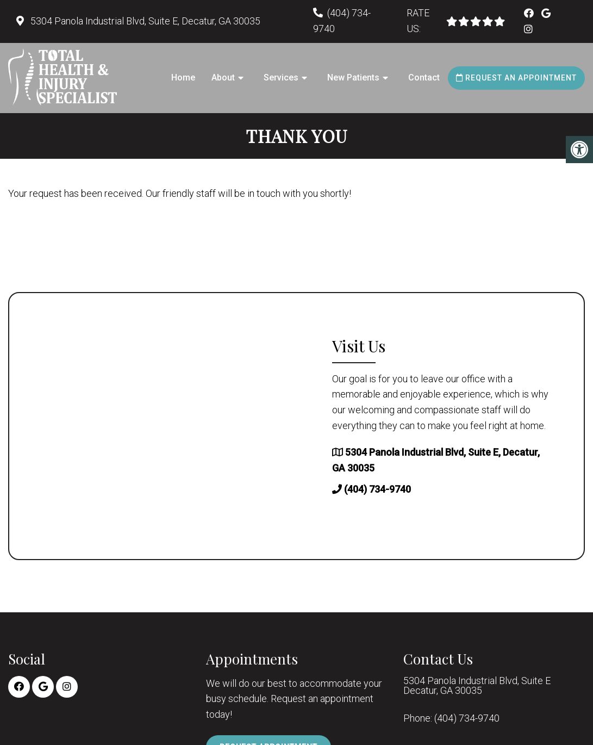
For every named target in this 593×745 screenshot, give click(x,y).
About (223, 77)
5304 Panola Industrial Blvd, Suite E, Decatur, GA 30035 (144, 21)
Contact (424, 77)
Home (183, 77)
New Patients (353, 77)
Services (281, 77)
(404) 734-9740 (377, 489)
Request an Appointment (516, 77)
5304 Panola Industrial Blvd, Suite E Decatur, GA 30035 (477, 686)
